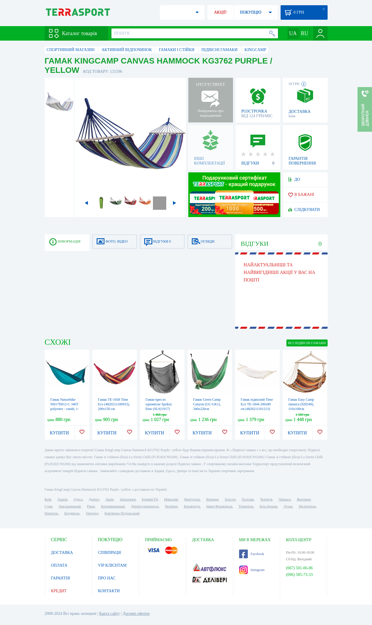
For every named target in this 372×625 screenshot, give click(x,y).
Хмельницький (70, 506)
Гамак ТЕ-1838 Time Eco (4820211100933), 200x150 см (114, 404)
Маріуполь (192, 499)
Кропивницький (113, 506)
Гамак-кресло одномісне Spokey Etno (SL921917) (159, 404)
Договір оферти (136, 613)
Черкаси (285, 499)
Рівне (91, 506)
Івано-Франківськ (219, 506)
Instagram (252, 570)
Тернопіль (246, 506)
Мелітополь (307, 506)
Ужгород (92, 513)
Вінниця (212, 499)
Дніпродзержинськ (145, 506)
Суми (49, 506)
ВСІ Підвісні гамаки (307, 343)
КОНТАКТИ (109, 591)
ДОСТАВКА (62, 552)
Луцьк (288, 506)
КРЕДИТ (59, 591)
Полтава (248, 499)
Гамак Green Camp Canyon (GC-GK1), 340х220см (207, 404)
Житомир (304, 499)
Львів (109, 499)
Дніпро (94, 499)
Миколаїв (171, 499)
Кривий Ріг (150, 499)
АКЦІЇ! (220, 12)
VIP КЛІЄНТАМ (112, 565)
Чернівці (171, 506)
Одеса (78, 499)
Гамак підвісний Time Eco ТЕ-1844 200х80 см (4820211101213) (257, 404)
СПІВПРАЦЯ (109, 552)
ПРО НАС (107, 578)
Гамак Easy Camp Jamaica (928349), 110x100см (301, 404)
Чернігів (266, 499)
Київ (48, 499)
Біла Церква (268, 506)
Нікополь (51, 513)
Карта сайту (109, 613)
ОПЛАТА (59, 565)
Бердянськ (72, 513)
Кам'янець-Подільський (122, 513)
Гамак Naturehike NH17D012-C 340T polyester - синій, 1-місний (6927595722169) (64, 409)
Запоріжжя (128, 499)
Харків (62, 499)
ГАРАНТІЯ (60, 578)
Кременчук (192, 506)
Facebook (251, 554)
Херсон (230, 499)
